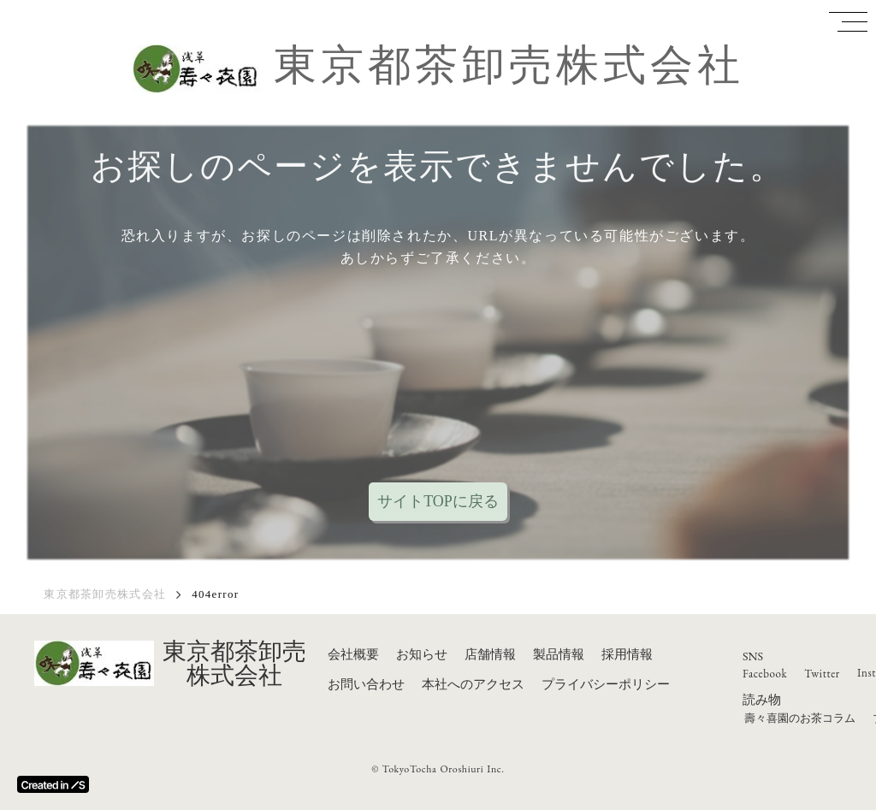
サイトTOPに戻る (438, 501)
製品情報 (558, 654)
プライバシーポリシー (606, 684)
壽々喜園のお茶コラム (799, 718)
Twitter (822, 673)
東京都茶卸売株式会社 (509, 65)
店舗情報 (490, 654)
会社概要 (353, 654)
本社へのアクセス (473, 684)
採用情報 (627, 654)
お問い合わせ (366, 684)
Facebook (765, 673)
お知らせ (421, 654)
